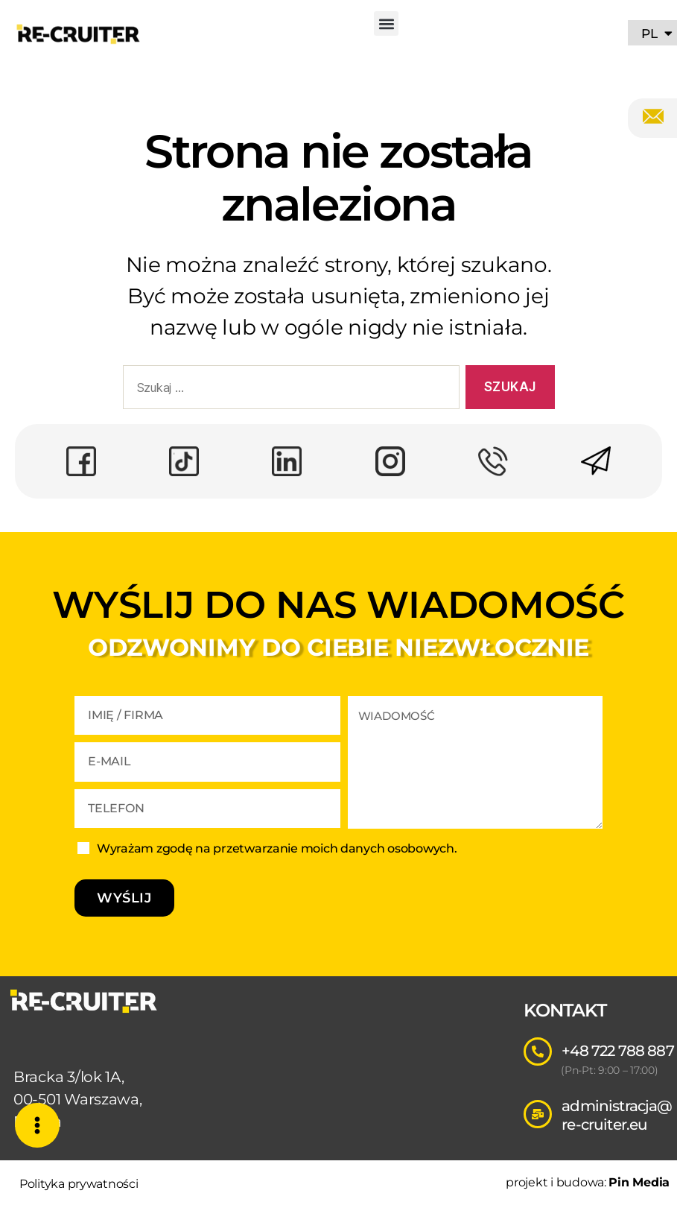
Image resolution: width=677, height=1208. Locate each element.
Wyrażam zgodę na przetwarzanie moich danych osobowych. (277, 848)
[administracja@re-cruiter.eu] (538, 1114)
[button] (386, 23)
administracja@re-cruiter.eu (617, 1115)
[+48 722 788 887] (538, 1051)
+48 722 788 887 (618, 1051)
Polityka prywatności (79, 1184)
